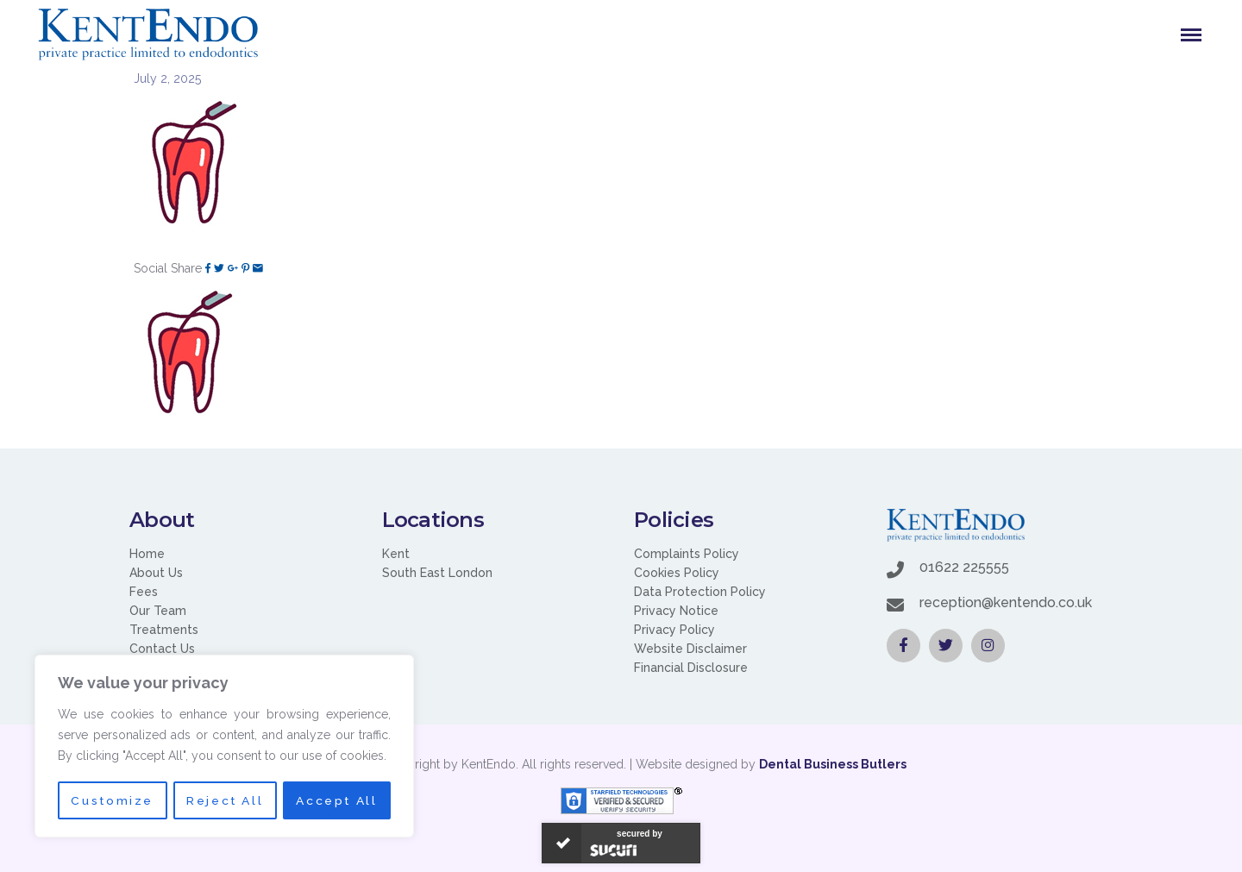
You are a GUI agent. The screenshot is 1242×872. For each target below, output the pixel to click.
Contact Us (162, 649)
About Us (156, 573)
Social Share (168, 268)
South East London (437, 573)
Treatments (163, 630)
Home (147, 554)
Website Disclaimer (690, 649)
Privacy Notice (676, 611)
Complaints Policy (686, 554)
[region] (224, 746)
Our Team (157, 611)
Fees (143, 592)
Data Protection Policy (700, 592)
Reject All (225, 800)
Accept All (337, 800)
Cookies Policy (676, 573)
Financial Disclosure (691, 667)
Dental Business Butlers (832, 764)
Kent (396, 554)
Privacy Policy (674, 630)
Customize (111, 800)
